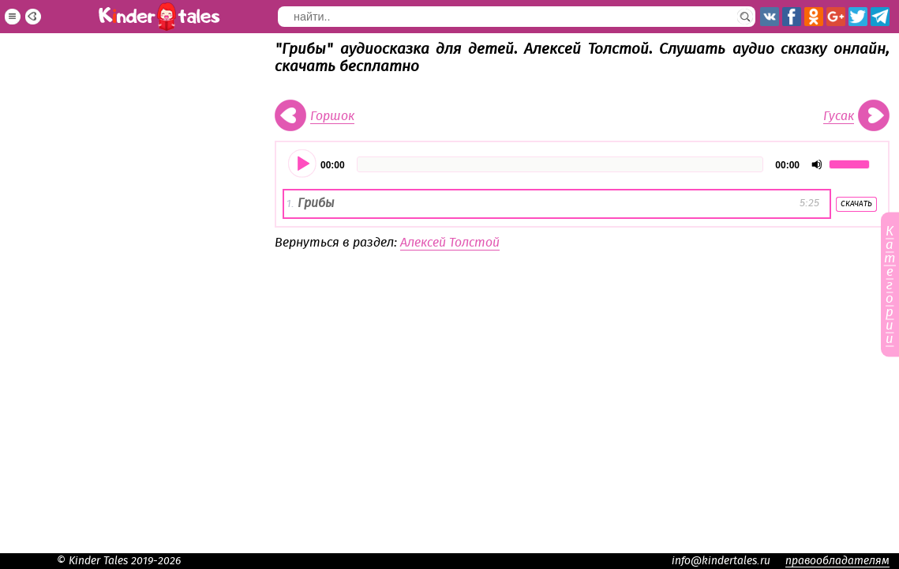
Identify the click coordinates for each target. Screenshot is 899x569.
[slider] (560, 164)
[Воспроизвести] (303, 164)
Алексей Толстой (450, 242)
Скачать (856, 204)
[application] (582, 164)
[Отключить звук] (816, 164)
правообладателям (837, 561)
